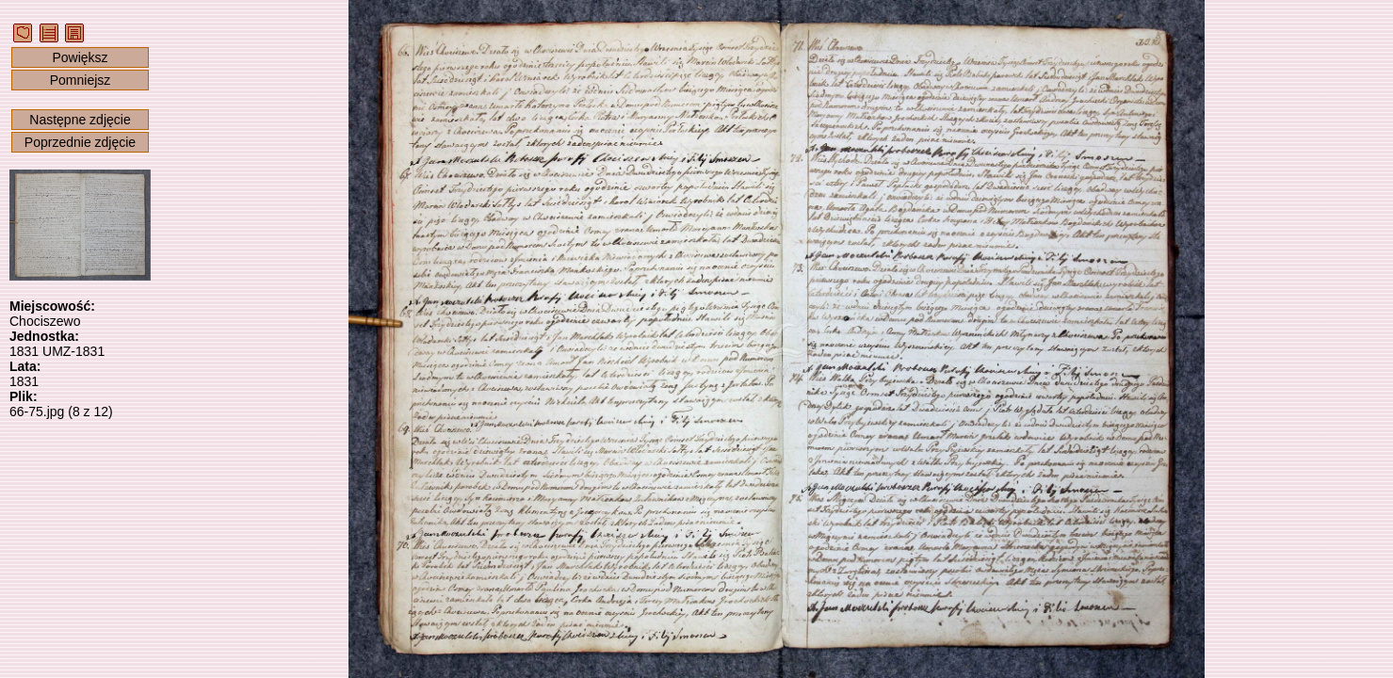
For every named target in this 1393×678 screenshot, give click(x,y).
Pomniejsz (80, 80)
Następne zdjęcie (79, 119)
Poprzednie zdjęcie (80, 142)
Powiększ (79, 57)
